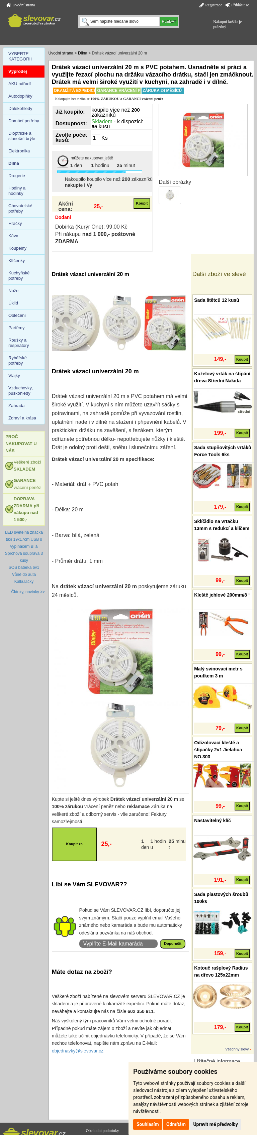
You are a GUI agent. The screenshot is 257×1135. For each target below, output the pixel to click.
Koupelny (17, 248)
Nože (13, 290)
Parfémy (16, 327)
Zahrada (16, 405)
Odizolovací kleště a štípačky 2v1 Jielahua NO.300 (218, 749)
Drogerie (16, 175)
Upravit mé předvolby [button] (215, 1124)
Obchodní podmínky (102, 1130)
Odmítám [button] (176, 1124)
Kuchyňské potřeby (19, 275)
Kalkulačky (23, 581)
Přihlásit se (237, 5)
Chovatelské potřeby (20, 208)
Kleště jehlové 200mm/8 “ (222, 595)
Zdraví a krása (22, 417)
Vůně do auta (24, 574)
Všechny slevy (237, 1049)
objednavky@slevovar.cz (77, 1050)
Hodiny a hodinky (16, 190)
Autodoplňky (20, 96)
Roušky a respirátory (18, 343)
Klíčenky (16, 260)
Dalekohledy (20, 108)
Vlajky (14, 375)
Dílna (82, 53)
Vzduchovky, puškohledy (20, 390)
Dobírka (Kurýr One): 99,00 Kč (91, 227)
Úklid (13, 302)
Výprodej (17, 71)
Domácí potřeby (23, 120)
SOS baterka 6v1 (24, 567)
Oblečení (17, 315)
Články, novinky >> (28, 592)
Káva (13, 235)
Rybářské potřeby (17, 360)
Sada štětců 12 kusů (216, 300)
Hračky (15, 223)
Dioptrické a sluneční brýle (21, 136)
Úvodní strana (20, 5)
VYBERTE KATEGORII (20, 56)
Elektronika (19, 150)
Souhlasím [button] (148, 1124)
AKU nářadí (19, 83)
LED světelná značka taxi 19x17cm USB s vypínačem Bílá (24, 539)
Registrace (210, 5)
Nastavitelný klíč (212, 820)
